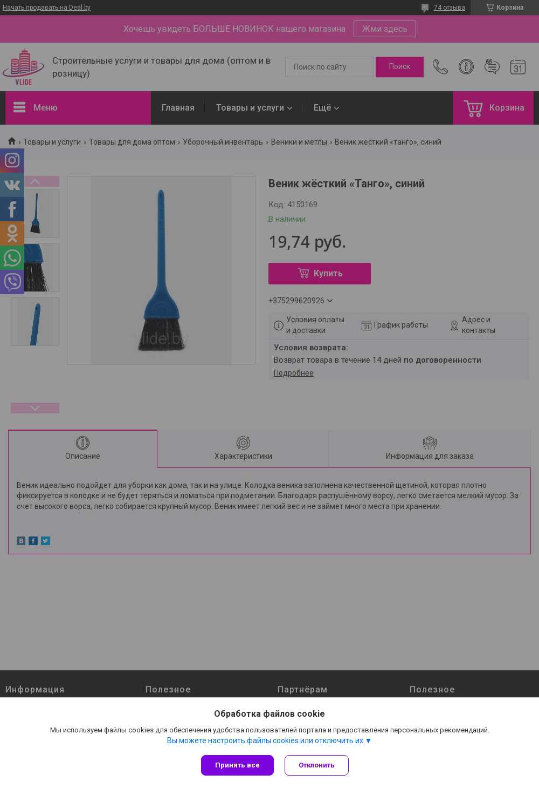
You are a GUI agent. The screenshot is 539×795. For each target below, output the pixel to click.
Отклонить (317, 765)
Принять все (237, 765)
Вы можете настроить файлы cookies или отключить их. (266, 740)
